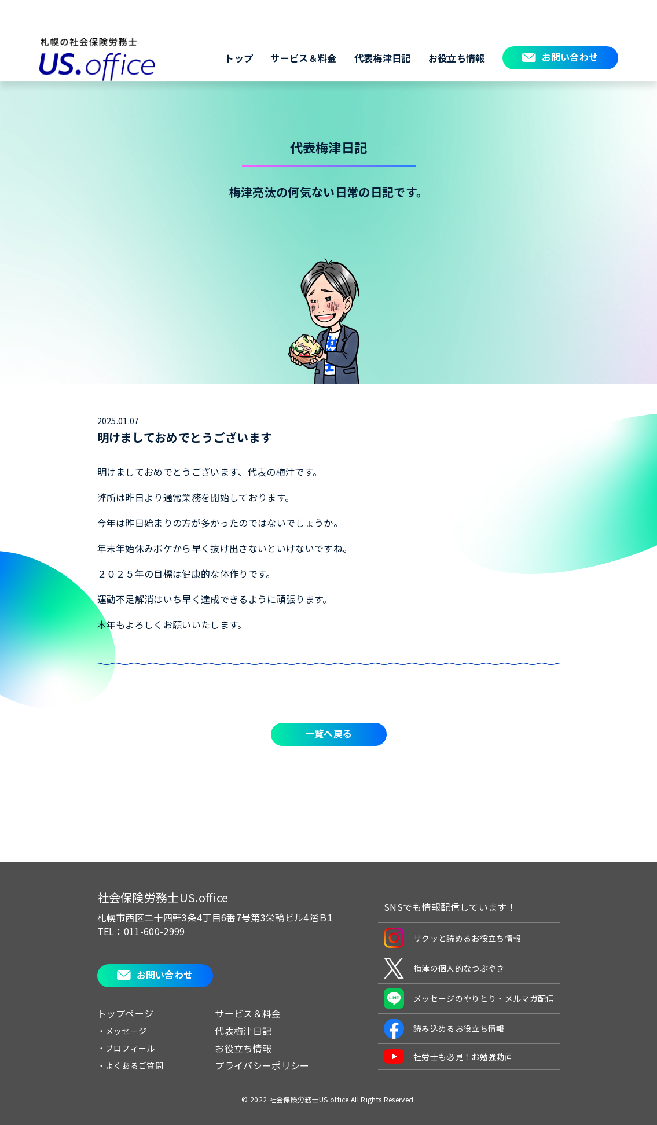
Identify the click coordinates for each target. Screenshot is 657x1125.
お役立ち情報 (456, 58)
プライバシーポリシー (262, 1065)
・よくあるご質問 (130, 1065)
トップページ (125, 1013)
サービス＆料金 (303, 58)
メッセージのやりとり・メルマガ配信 (469, 998)
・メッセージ (122, 1030)
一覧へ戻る (329, 733)
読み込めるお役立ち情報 (444, 1029)
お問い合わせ (570, 57)
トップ (239, 58)
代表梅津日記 (382, 58)
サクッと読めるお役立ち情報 (452, 938)
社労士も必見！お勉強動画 (448, 1056)
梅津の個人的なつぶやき (444, 968)
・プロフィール (126, 1048)
